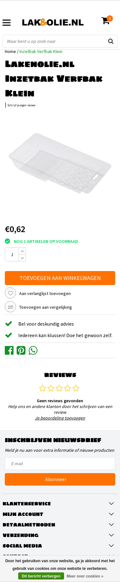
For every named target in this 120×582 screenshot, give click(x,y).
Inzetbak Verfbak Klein (41, 51)
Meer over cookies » (85, 576)
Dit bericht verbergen (41, 576)
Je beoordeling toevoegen (60, 418)
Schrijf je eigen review (21, 105)
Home (10, 51)
